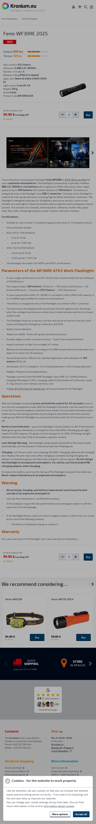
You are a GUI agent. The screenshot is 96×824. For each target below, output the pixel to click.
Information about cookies (58, 806)
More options (60, 814)
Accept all (81, 814)
